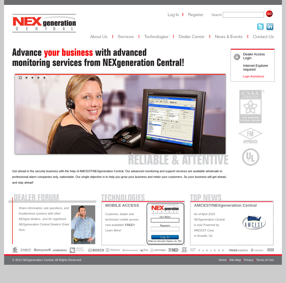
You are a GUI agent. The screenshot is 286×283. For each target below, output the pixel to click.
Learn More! (113, 230)
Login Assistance (253, 76)
